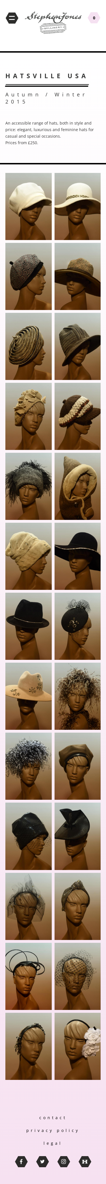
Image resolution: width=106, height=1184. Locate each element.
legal (53, 1143)
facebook (21, 1161)
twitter (42, 1161)
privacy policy (53, 1130)
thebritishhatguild (85, 1161)
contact (53, 1117)
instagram (63, 1161)
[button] (28, 206)
